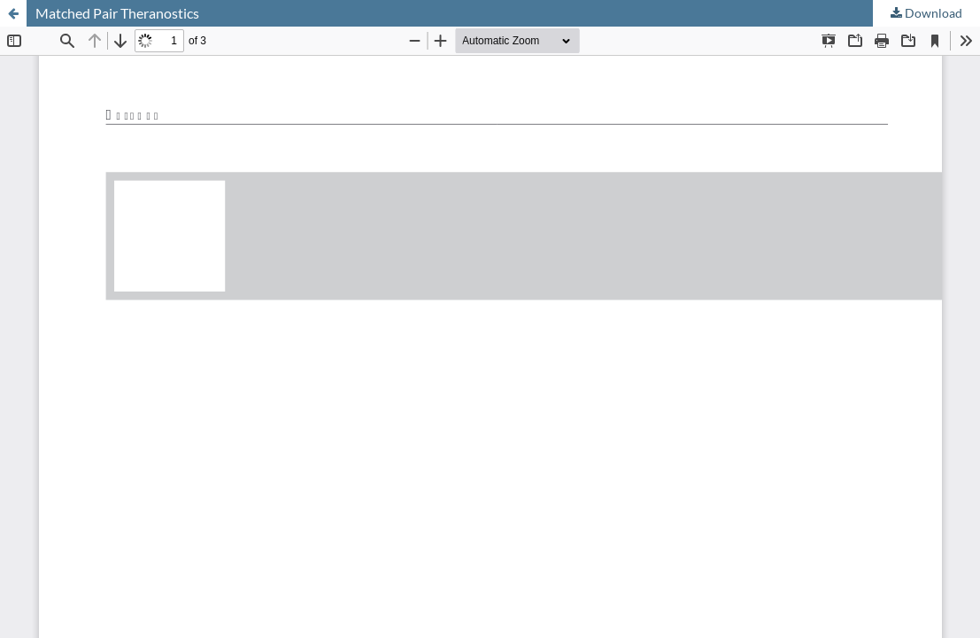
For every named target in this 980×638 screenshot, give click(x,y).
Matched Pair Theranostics (117, 12)
